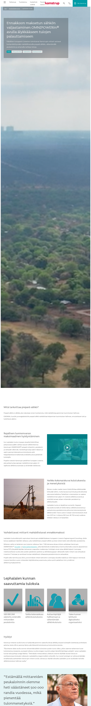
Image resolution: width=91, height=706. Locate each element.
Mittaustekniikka (17, 51)
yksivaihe (17, 547)
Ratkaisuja (12, 2)
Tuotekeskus (23, 2)
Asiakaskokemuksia (14, 8)
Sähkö (8, 51)
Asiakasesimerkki (37, 51)
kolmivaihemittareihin (30, 547)
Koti (5, 8)
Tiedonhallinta (27, 51)
